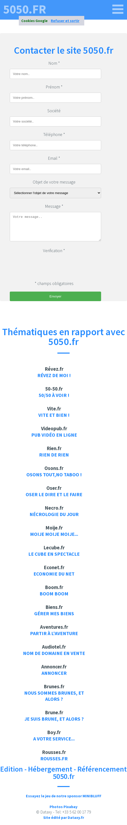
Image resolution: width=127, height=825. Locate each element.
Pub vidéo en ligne (54, 435)
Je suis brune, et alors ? (54, 719)
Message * (54, 206)
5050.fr (24, 9)
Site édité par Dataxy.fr (63, 817)
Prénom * (54, 87)
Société (54, 110)
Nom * (54, 63)
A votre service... (54, 739)
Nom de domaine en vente (54, 653)
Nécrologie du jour (54, 514)
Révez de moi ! (54, 375)
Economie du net (53, 574)
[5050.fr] (118, 9)
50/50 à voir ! (54, 395)
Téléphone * (54, 134)
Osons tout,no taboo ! (54, 474)
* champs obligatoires (54, 283)
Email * (54, 158)
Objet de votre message (54, 182)
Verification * (54, 250)
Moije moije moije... (54, 534)
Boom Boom (54, 594)
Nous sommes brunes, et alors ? (54, 696)
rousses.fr (54, 758)
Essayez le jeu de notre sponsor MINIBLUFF (63, 795)
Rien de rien (54, 455)
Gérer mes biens (54, 613)
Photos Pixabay (63, 806)
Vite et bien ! (54, 415)
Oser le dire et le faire (54, 494)
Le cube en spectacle (54, 554)
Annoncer (54, 673)
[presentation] (47, 265)
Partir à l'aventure (54, 633)
